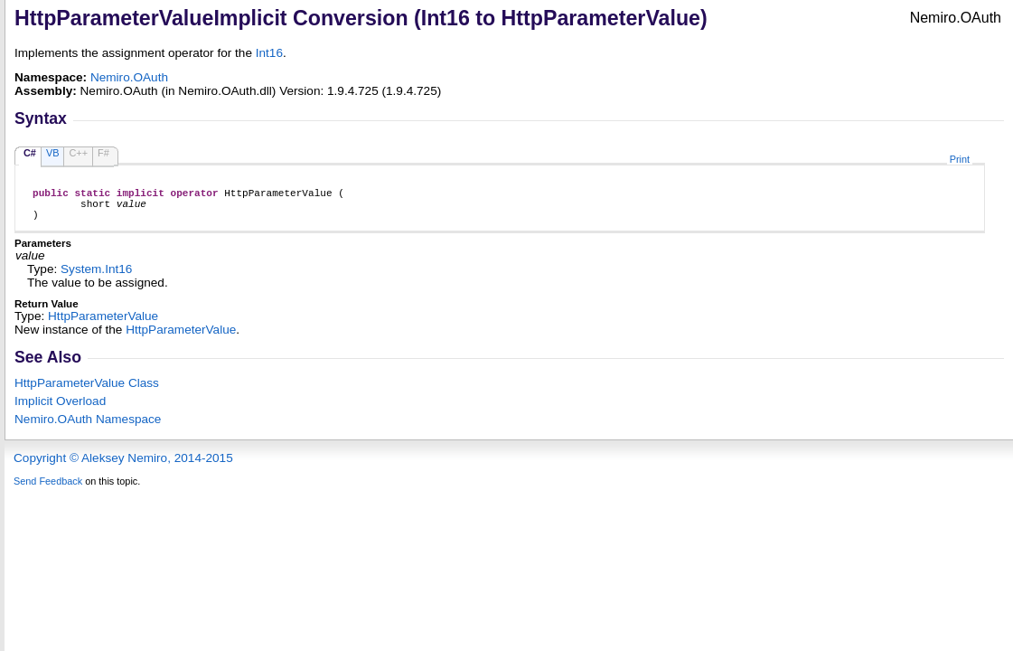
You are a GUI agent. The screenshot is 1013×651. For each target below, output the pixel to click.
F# (103, 152)
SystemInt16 (96, 277)
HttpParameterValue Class (86, 391)
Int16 (269, 53)
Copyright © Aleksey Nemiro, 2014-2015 (123, 466)
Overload (60, 409)
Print (960, 159)
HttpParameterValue (103, 324)
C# (29, 152)
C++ (78, 152)
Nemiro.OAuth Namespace (87, 427)
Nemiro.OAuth (129, 77)
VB (53, 152)
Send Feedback (48, 489)
